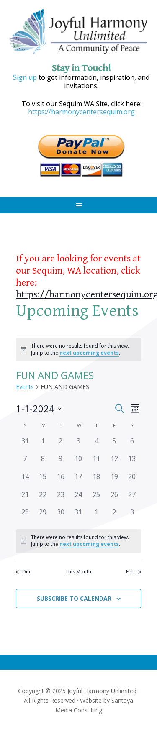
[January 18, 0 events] (97, 480)
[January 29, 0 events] (43, 516)
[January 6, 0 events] (132, 445)
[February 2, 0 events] (114, 516)
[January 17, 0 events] (78, 480)
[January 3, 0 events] (78, 445)
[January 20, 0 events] (132, 480)
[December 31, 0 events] (25, 445)
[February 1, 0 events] (97, 516)
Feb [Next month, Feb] (133, 571)
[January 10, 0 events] (78, 462)
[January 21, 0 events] (25, 498)
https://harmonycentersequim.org (81, 111)
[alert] (78, 349)
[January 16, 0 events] (61, 480)
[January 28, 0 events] (25, 516)
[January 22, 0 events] (43, 498)
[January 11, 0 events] (97, 462)
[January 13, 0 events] (132, 462)
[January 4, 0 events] (97, 445)
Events (25, 387)
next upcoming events (89, 352)
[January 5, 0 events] (114, 445)
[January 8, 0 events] (43, 462)
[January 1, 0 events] (43, 445)
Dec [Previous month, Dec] (23, 571)
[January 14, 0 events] (25, 480)
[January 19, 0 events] (114, 480)
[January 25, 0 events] (97, 498)
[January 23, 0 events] (61, 498)
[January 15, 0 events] (43, 480)
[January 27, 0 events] (132, 498)
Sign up (25, 77)
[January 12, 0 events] (114, 462)
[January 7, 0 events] (25, 462)
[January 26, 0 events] (114, 498)
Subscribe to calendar (74, 598)
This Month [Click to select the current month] (78, 571)
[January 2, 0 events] (61, 445)
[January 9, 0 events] (61, 462)
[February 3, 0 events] (132, 516)
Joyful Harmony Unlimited (78, 32)
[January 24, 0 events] (78, 498)
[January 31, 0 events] (78, 516)
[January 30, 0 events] (61, 516)
